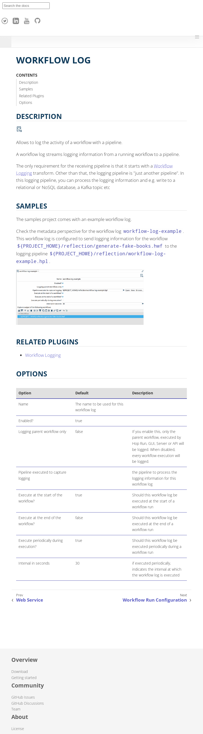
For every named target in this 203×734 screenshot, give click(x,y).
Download (19, 671)
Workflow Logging (43, 355)
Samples (26, 88)
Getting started (23, 677)
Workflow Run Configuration (155, 600)
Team (15, 709)
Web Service (29, 600)
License (17, 728)
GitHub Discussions (27, 703)
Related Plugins (31, 95)
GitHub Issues (23, 697)
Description (28, 82)
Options (25, 102)
